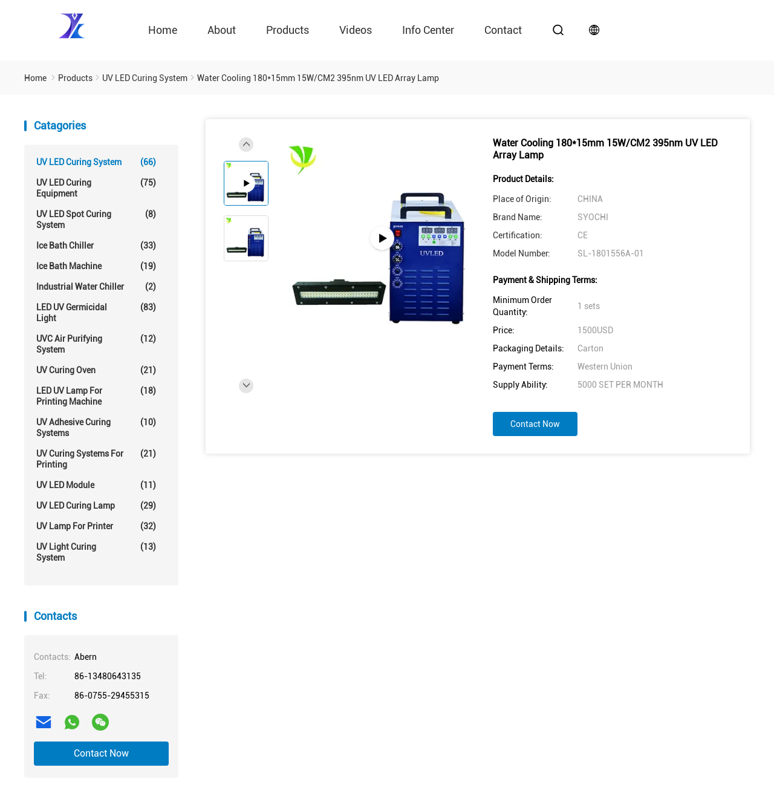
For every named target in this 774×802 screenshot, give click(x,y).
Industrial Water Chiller (96, 286)
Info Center (428, 30)
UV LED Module (96, 485)
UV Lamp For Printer (96, 526)
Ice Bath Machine (96, 266)
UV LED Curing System (96, 162)
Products (287, 30)
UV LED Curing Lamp (96, 505)
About (221, 30)
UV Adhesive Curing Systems (96, 427)
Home (162, 30)
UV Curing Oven (96, 370)
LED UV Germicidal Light (96, 312)
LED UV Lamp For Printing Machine (96, 395)
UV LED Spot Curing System (96, 219)
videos (355, 30)
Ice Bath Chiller (96, 245)
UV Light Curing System (96, 551)
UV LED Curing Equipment (96, 187)
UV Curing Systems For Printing (96, 458)
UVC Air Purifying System (96, 343)
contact (503, 30)
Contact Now (101, 753)
